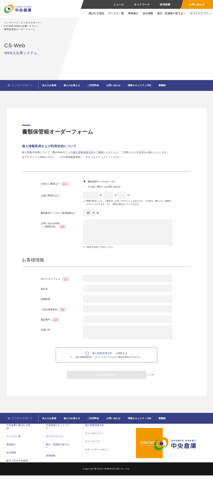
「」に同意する (109, 356)
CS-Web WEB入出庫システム (20, 26)
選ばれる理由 (96, 13)
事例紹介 (133, 13)
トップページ (11, 22)
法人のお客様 (51, 87)
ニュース (118, 4)
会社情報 (148, 13)
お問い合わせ (197, 4)
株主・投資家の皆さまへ (171, 13)
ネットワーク (142, 4)
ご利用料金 (105, 87)
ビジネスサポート (30, 22)
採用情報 (165, 4)
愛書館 (187, 87)
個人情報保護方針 (83, 155)
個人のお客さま (78, 87)
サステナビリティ (200, 13)
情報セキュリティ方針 (160, 87)
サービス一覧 (116, 13)
